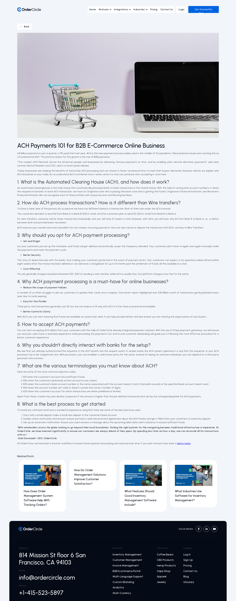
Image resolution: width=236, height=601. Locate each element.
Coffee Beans (165, 554)
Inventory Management (127, 554)
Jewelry (161, 582)
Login (181, 9)
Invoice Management (126, 565)
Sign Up (188, 560)
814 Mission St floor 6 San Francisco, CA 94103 (52, 558)
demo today (184, 443)
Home (92, 9)
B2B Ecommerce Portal (126, 571)
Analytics (118, 587)
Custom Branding (123, 582)
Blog (186, 576)
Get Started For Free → (203, 11)
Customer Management (127, 560)
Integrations (121, 9)
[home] (29, 9)
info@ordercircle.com (47, 577)
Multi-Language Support (128, 576)
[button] (106, 10)
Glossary (188, 582)
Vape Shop (163, 571)
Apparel (161, 576)
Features (104, 9)
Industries (139, 9)
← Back (24, 26)
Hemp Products (166, 565)
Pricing (153, 9)
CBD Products (165, 560)
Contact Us (166, 9)
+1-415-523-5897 (41, 592)
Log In (187, 554)
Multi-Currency (122, 593)
